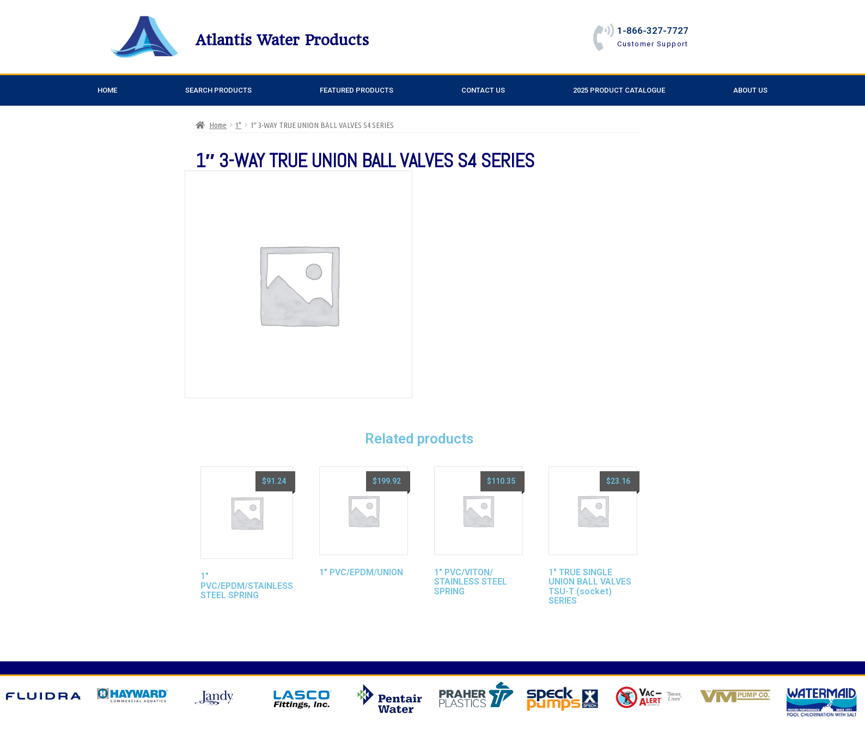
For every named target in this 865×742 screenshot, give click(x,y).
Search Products (218, 90)
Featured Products (356, 90)
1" (238, 125)
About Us (750, 90)
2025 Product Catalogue (619, 90)
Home (107, 90)
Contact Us (483, 90)
